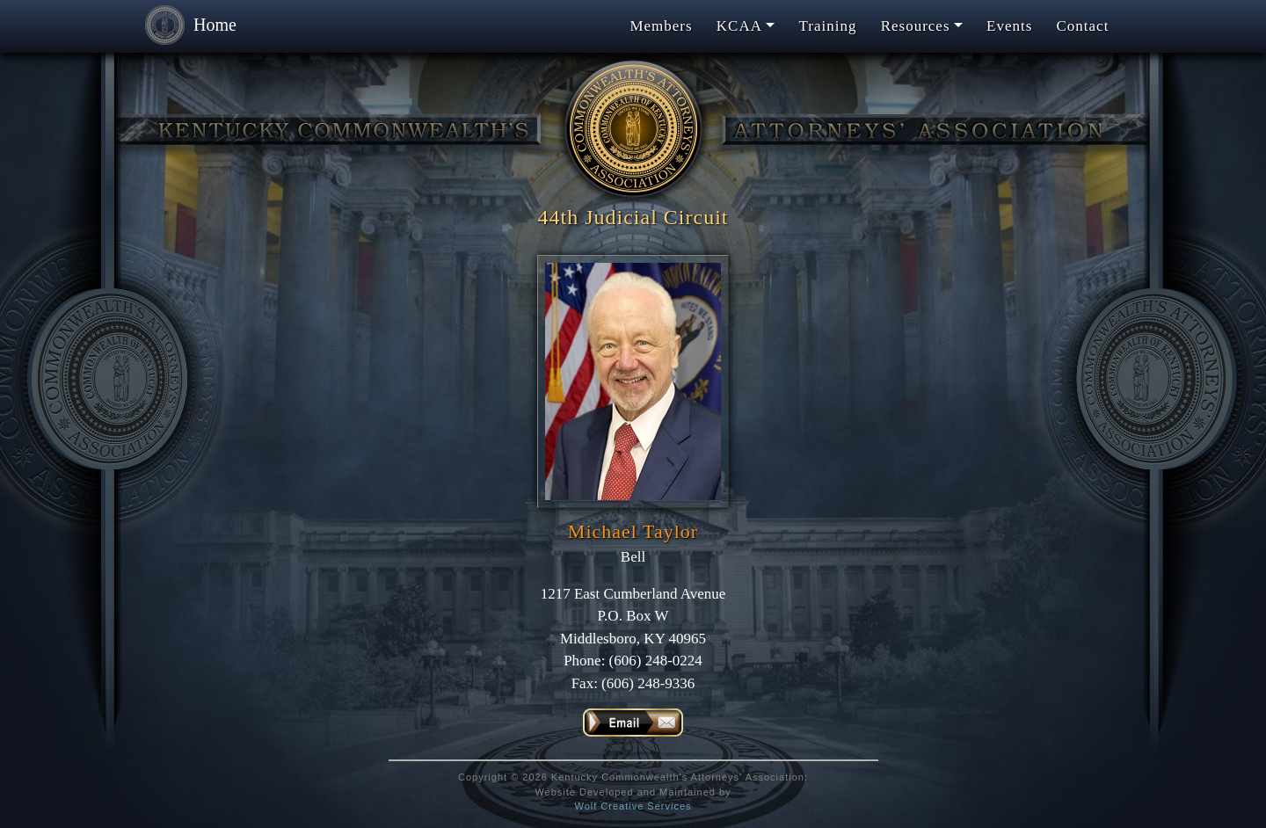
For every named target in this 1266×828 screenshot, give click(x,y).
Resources (915, 26)
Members (660, 26)
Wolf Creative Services (632, 806)
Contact (1083, 26)
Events (1009, 26)
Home (186, 26)
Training (828, 26)
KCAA (739, 26)
